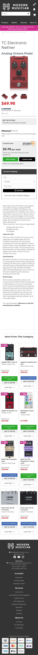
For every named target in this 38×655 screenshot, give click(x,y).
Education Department (19, 604)
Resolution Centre (19, 583)
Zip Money (19, 607)
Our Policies (19, 628)
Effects (8, 32)
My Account (19, 577)
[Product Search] (14, 14)
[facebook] (15, 557)
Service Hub (19, 592)
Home (2, 32)
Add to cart (9, 382)
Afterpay (19, 610)
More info (9, 131)
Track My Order (19, 580)
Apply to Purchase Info (13, 164)
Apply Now (10, 159)
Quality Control (19, 598)
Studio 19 (19, 613)
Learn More (27, 159)
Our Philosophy (19, 625)
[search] (28, 14)
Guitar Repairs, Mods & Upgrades (19, 595)
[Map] (34, 9)
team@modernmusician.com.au (20, 552)
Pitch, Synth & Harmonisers (19, 32)
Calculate (19, 190)
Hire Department (19, 601)
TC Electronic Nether (8, 34)
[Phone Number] (34, 4)
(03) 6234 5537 (20, 554)
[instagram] (23, 557)
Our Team (19, 622)
